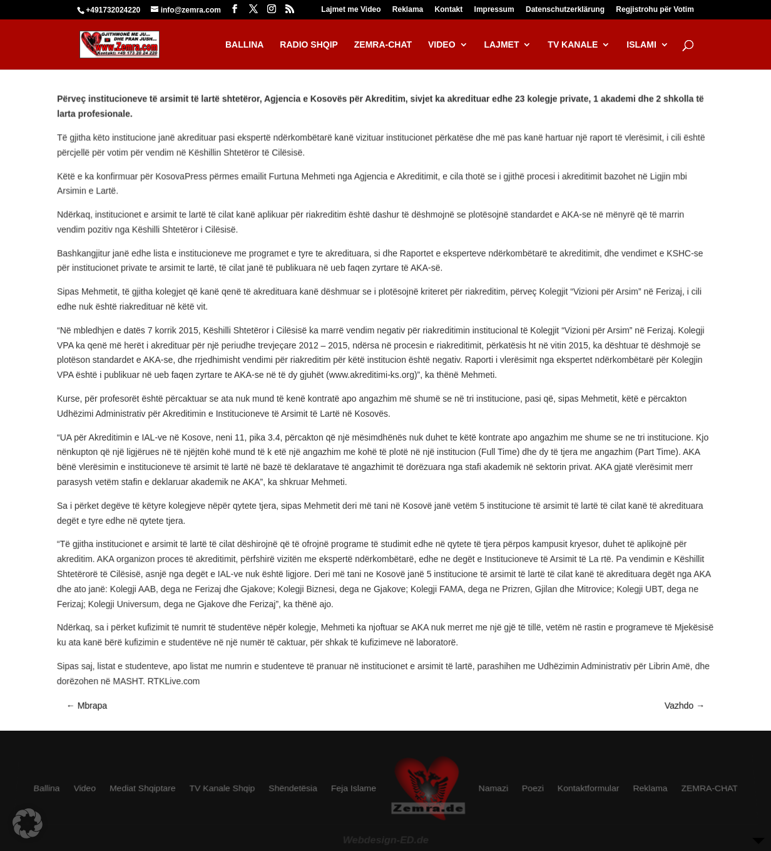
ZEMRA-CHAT (708, 789)
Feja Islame (353, 789)
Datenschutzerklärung (565, 10)
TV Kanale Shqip (222, 789)
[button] (27, 823)
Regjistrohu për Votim (654, 10)
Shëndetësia (292, 789)
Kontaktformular (587, 789)
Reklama (407, 10)
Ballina (47, 789)
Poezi (532, 789)
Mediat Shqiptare (143, 789)
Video (84, 789)
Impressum (494, 10)
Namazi (493, 789)
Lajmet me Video (350, 10)
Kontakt (449, 10)
